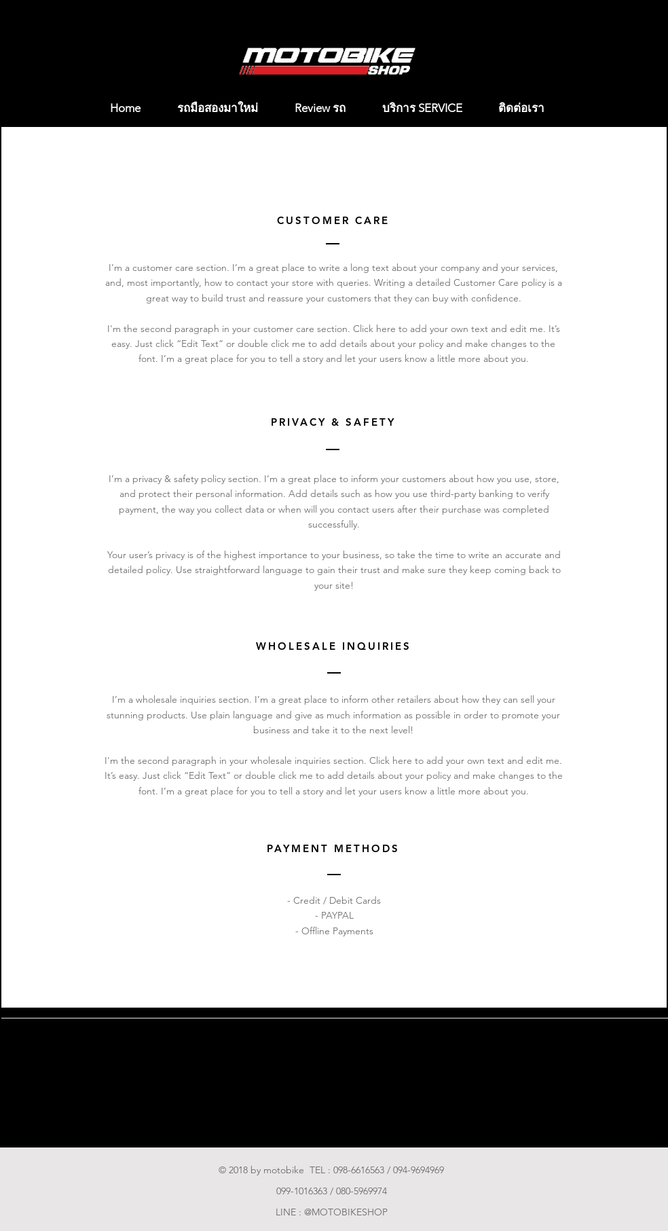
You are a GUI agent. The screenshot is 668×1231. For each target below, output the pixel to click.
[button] (653, 105)
